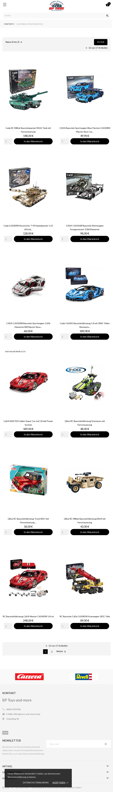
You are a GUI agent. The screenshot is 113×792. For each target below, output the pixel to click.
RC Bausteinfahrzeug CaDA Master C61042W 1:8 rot (28, 616)
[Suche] (56, 16)
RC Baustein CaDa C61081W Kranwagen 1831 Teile (85, 616)
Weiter (61, 651)
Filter (100, 42)
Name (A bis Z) (14, 42)
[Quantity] (8, 141)
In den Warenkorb (33, 141)
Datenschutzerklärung (36, 782)
